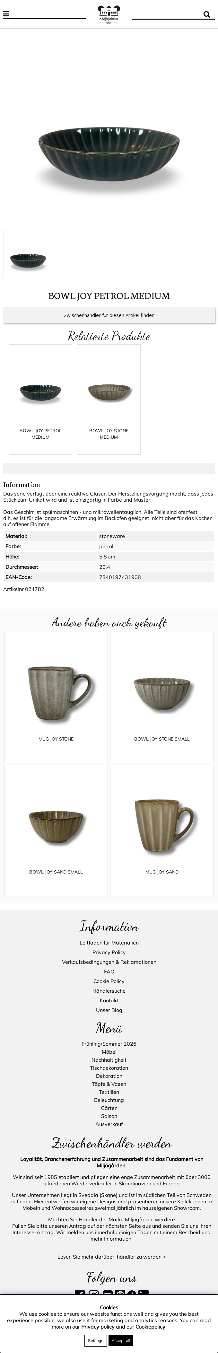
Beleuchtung (109, 1100)
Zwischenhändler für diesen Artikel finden (109, 321)
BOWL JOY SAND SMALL (56, 878)
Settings (95, 1340)
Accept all (121, 1340)
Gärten (109, 1108)
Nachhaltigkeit (109, 1060)
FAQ (109, 972)
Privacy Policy (109, 952)
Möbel (109, 1052)
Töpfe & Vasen (109, 1084)
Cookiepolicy (150, 1326)
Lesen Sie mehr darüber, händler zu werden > (111, 1257)
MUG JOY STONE (56, 745)
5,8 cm (107, 563)
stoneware (112, 542)
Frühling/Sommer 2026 (109, 1044)
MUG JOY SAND (162, 878)
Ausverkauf (109, 1124)
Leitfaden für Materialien (109, 943)
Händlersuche (109, 991)
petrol (106, 552)
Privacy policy (98, 1326)
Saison (109, 1116)
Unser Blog (109, 1010)
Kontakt (109, 1000)
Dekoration (109, 1076)
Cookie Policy (109, 981)
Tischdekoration (109, 1068)
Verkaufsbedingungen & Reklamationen (109, 962)
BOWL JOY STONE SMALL (162, 745)
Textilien (109, 1092)
